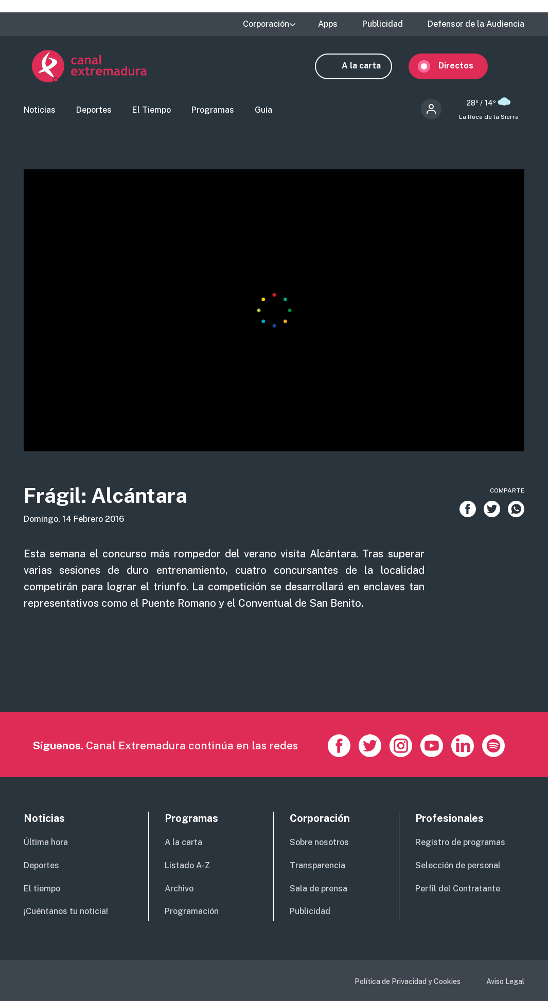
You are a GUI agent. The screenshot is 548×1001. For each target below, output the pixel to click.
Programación (192, 912)
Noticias (40, 111)
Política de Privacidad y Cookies (408, 982)
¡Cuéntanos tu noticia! (66, 912)
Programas (212, 111)
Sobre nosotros (319, 843)
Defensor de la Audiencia (476, 24)
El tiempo (42, 889)
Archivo (179, 889)
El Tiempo (151, 111)
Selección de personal (458, 866)
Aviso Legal (505, 982)
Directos (464, 66)
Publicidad (382, 24)
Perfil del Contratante (457, 889)
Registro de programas (460, 843)
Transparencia (317, 866)
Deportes (94, 111)
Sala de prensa (318, 889)
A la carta (369, 66)
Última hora (46, 843)
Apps (328, 24)
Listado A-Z (187, 866)
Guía (263, 111)
